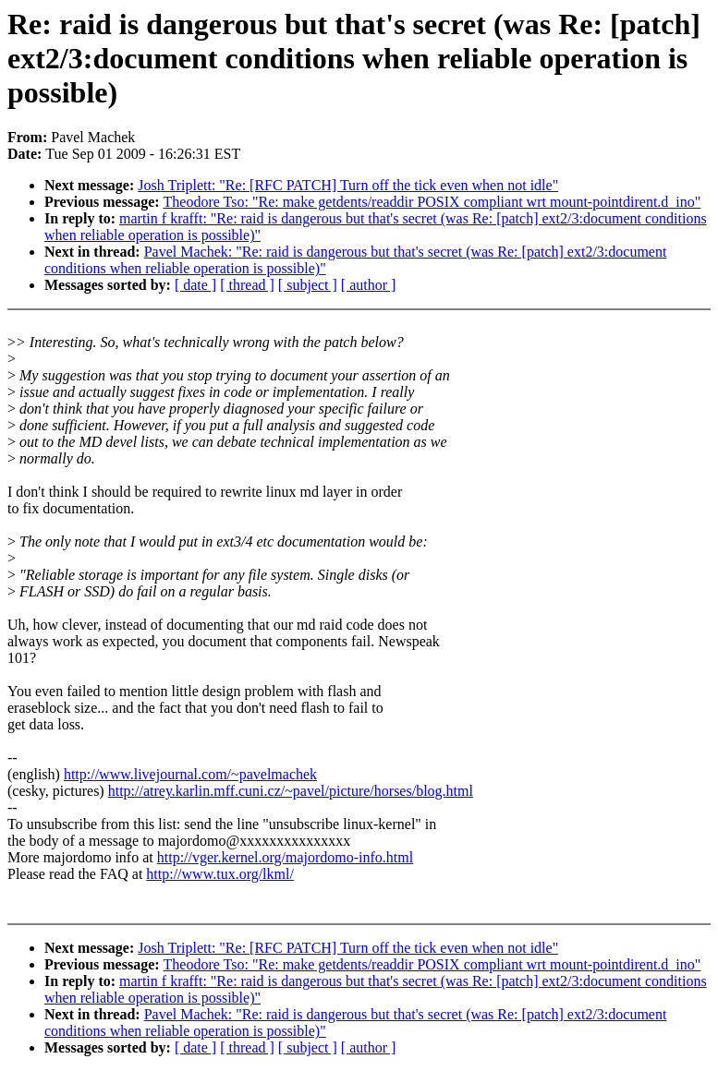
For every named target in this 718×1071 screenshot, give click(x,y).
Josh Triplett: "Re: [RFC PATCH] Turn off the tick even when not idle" (348, 185)
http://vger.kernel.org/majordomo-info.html (285, 857)
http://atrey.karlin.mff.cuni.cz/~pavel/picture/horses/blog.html (290, 791)
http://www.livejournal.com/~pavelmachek (190, 774)
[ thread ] (247, 285)
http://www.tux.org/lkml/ (220, 874)
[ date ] (195, 285)
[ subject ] (307, 285)
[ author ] (368, 285)
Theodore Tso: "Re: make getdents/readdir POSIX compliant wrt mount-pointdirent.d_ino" (432, 202)
